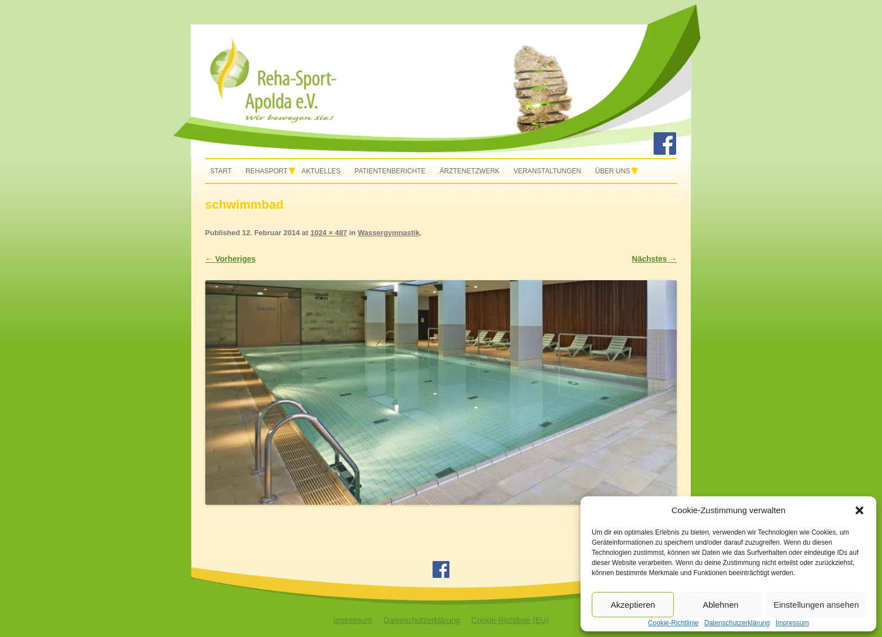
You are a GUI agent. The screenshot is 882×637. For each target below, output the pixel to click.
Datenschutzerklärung (422, 620)
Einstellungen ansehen (816, 604)
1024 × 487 (328, 232)
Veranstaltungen (547, 171)
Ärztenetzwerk (469, 171)
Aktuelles (321, 171)
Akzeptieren (632, 604)
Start (221, 171)
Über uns (612, 171)
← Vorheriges (230, 258)
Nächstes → (654, 258)
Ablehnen (720, 604)
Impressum (352, 620)
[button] (859, 510)
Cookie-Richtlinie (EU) (510, 620)
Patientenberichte (389, 171)
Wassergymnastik (389, 232)
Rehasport (266, 171)
